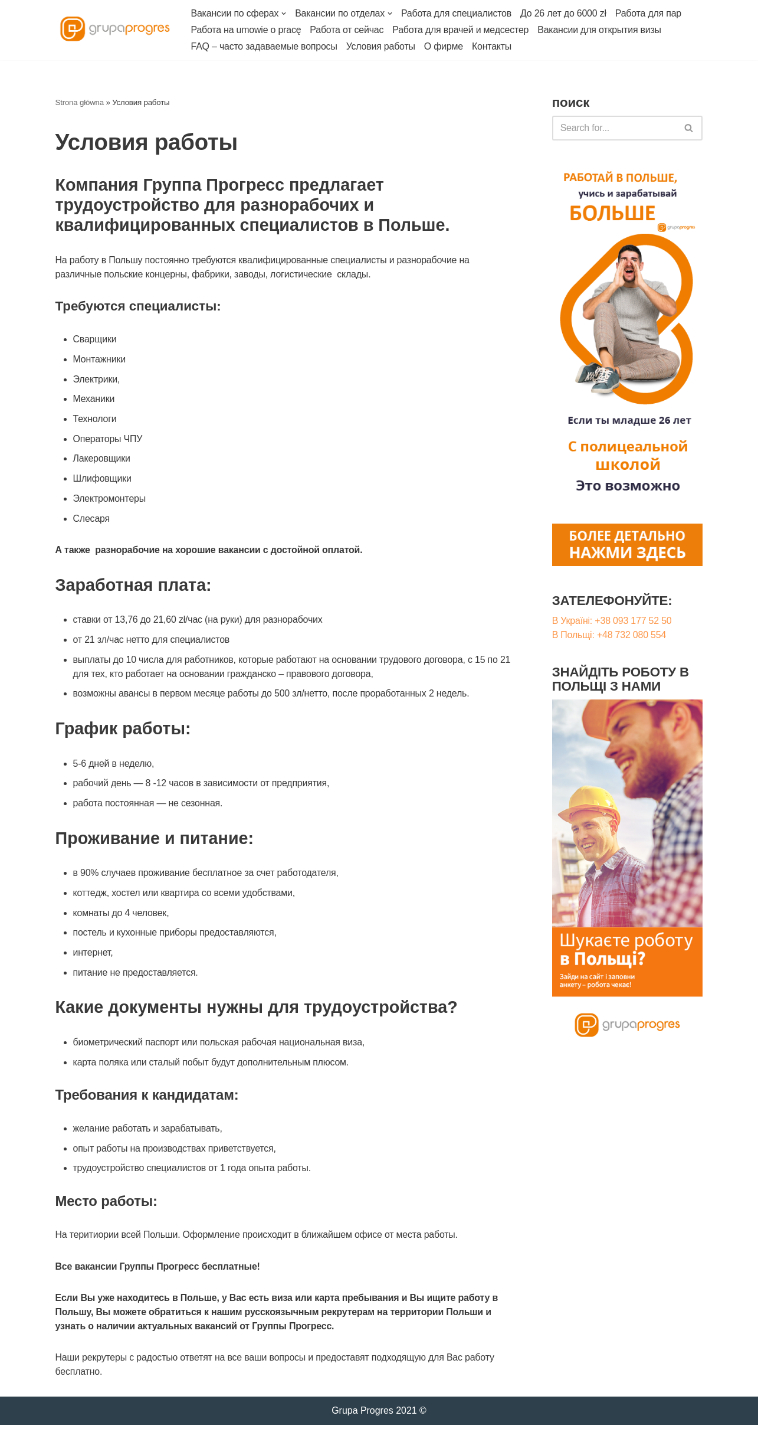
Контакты (493, 46)
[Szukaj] (689, 128)
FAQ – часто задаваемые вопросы (264, 46)
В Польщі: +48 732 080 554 (609, 635)
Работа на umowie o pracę (246, 30)
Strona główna (79, 102)
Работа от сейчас (347, 30)
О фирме (444, 46)
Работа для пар (649, 13)
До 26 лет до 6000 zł (564, 13)
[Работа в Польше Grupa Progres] (114, 30)
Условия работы (381, 46)
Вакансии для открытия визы (600, 30)
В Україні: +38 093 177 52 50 (612, 621)
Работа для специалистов (457, 13)
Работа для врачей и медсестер (461, 30)
